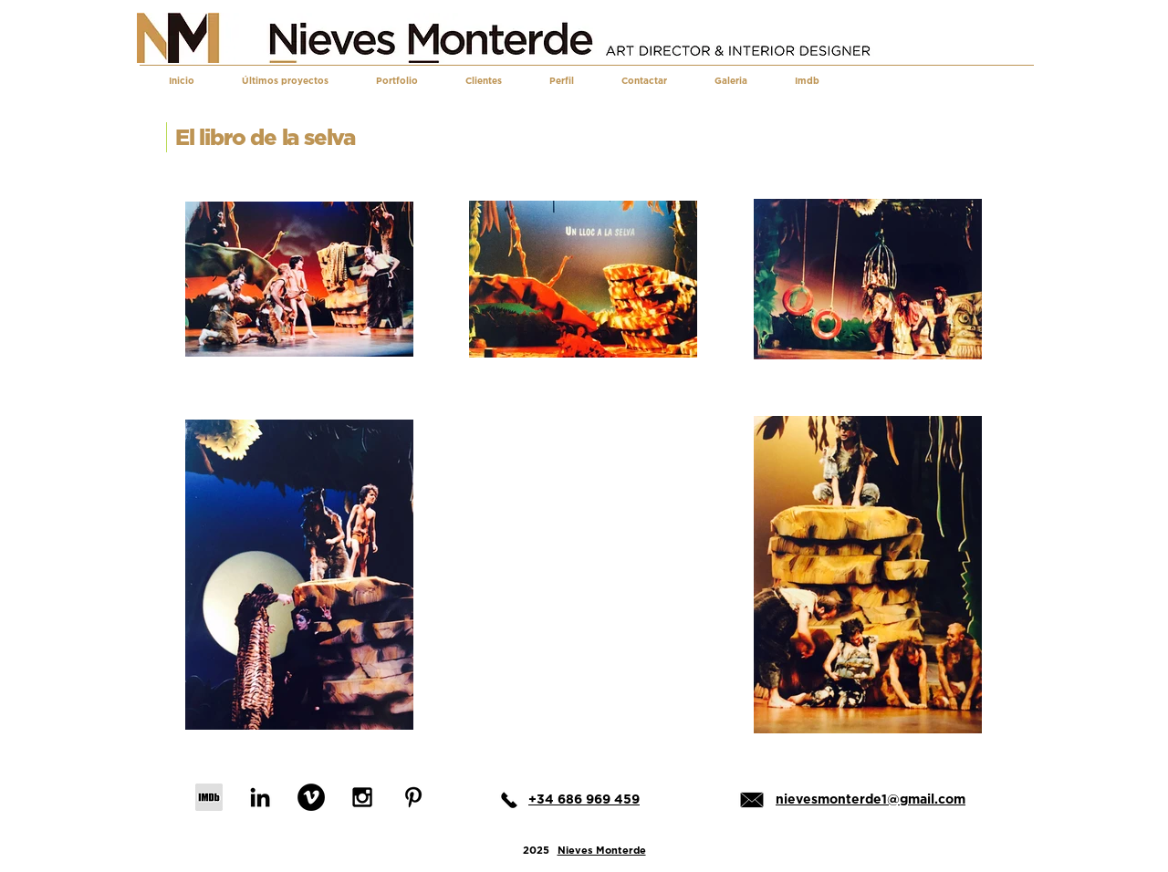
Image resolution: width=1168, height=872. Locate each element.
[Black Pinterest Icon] (413, 797)
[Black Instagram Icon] (362, 797)
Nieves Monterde (602, 850)
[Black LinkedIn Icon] (260, 797)
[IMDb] (209, 797)
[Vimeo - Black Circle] (311, 797)
